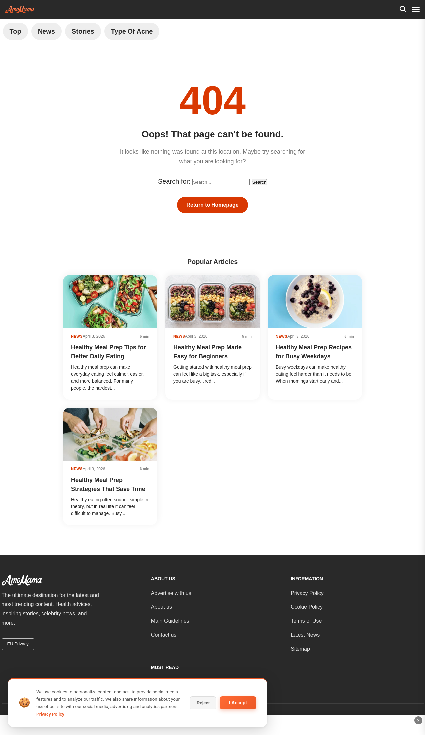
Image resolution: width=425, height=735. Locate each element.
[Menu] (416, 9)
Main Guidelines (170, 621)
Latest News (305, 635)
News (46, 31)
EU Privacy (18, 643)
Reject (203, 702)
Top (15, 31)
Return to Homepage (212, 205)
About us (161, 607)
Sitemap (300, 649)
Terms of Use (306, 621)
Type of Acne (132, 31)
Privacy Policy (307, 593)
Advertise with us (171, 593)
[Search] (403, 9)
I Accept (238, 702)
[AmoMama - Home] (19, 9)
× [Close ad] (418, 720)
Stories (83, 31)
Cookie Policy (307, 607)
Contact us (163, 635)
